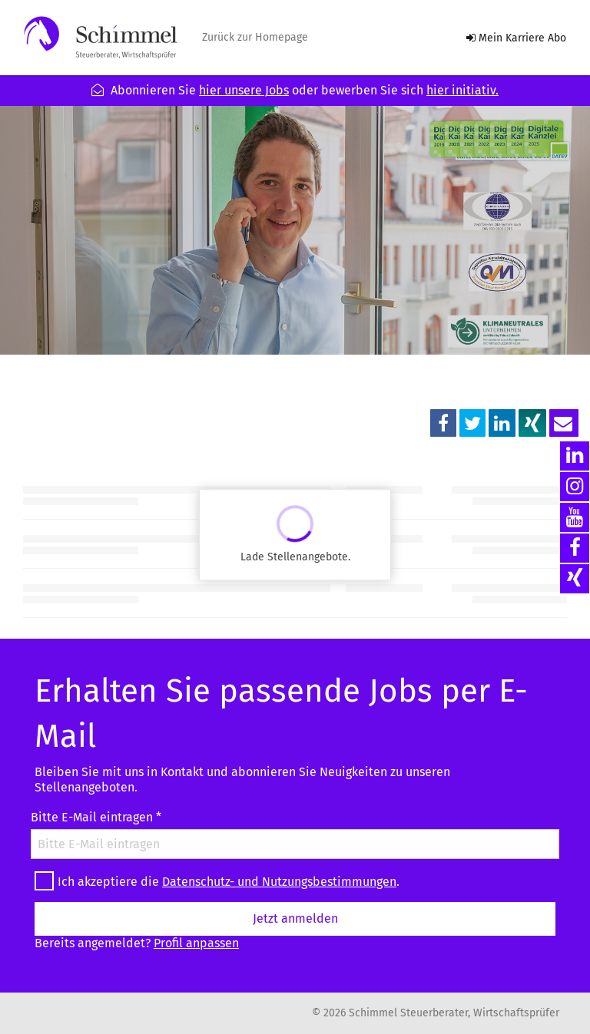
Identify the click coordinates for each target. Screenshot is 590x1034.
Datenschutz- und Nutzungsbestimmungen (279, 881)
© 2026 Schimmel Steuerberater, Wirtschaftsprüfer (435, 1013)
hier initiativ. (462, 90)
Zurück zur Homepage (255, 37)
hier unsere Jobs (244, 90)
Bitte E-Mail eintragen (96, 817)
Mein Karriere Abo (516, 38)
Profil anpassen (196, 943)
